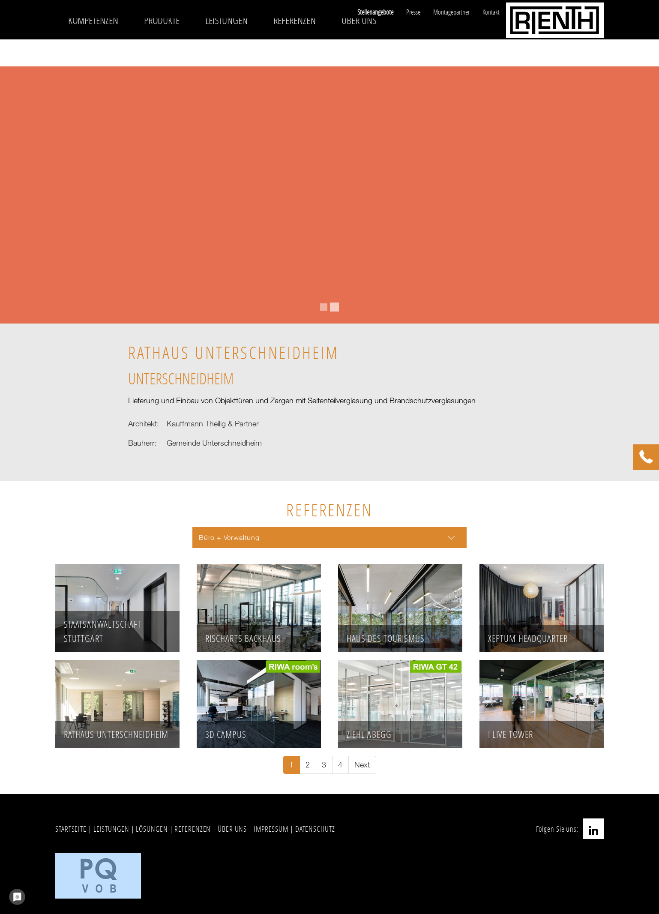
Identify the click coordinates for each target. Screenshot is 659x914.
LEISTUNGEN (111, 829)
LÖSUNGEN (152, 829)
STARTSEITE (71, 829)
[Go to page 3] (324, 765)
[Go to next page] (362, 765)
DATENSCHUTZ (315, 829)
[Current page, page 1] (291, 765)
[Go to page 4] (340, 765)
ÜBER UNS (232, 829)
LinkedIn (593, 828)
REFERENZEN (192, 829)
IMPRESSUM (271, 829)
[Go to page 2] (308, 765)
